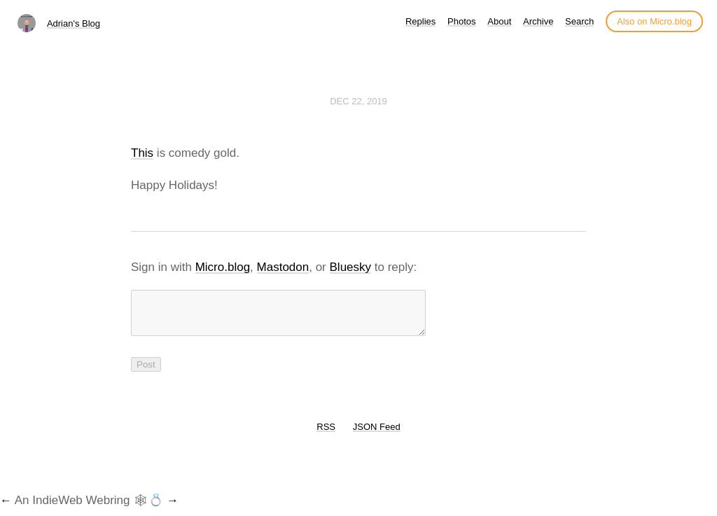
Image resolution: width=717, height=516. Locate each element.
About (499, 21)
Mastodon (283, 267)
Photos (461, 21)
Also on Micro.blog (654, 21)
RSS (325, 435)
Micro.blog (222, 267)
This (142, 153)
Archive (538, 21)
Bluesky (351, 267)
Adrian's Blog (73, 23)
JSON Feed (377, 435)
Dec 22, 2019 (358, 101)
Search (579, 21)
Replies (420, 21)
